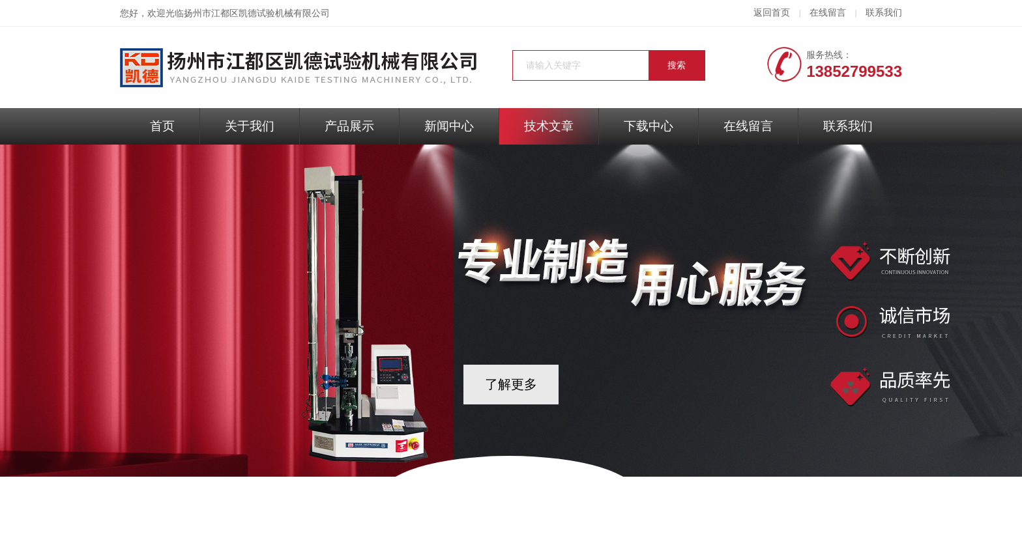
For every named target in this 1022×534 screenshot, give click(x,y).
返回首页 (771, 13)
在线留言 (828, 13)
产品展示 (349, 126)
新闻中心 (449, 126)
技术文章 (549, 126)
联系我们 (884, 13)
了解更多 (511, 384)
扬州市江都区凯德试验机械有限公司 (257, 13)
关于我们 (249, 126)
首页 (162, 126)
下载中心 (648, 126)
